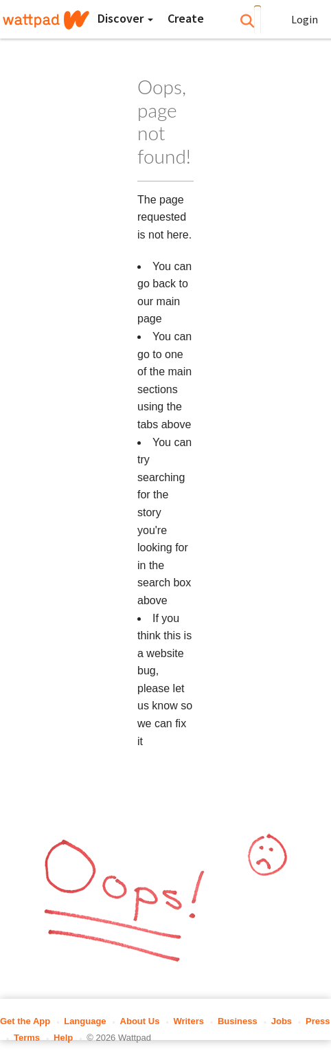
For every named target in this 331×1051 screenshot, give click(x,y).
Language (85, 1021)
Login (304, 19)
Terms (27, 1037)
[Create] (185, 18)
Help (63, 1037)
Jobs (281, 1021)
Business (238, 1021)
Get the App (25, 1021)
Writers (188, 1021)
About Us (140, 1021)
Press (318, 1021)
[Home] (46, 19)
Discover (125, 18)
